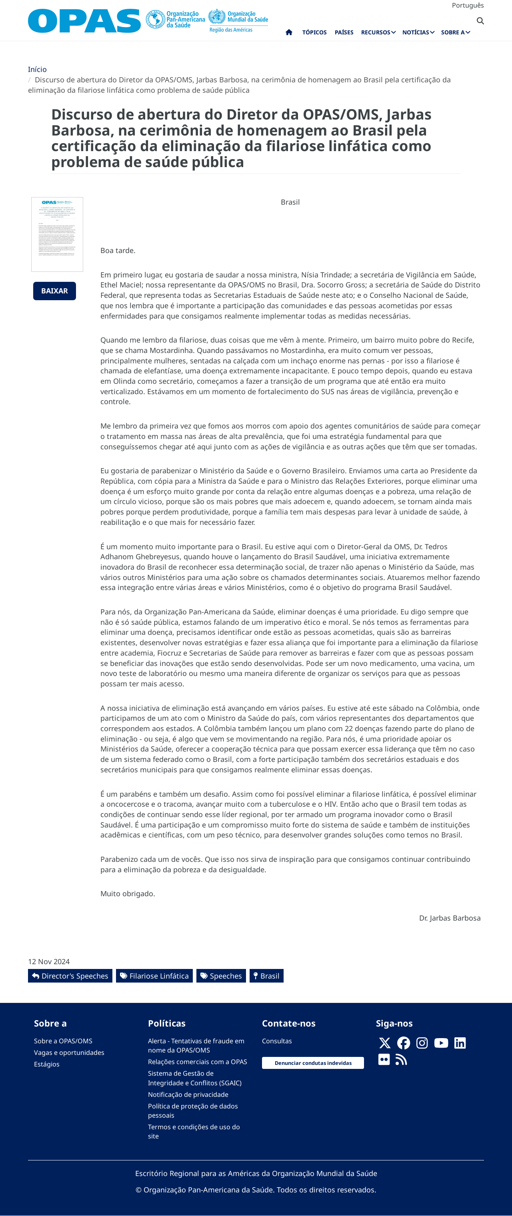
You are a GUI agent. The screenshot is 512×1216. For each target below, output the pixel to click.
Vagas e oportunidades (69, 1052)
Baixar (54, 290)
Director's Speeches (75, 976)
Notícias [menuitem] (415, 32)
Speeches (226, 976)
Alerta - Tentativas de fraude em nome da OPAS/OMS (196, 1046)
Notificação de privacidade (188, 1094)
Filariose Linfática (159, 976)
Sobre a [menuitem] (453, 32)
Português (468, 5)
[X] (384, 1045)
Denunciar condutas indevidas (313, 1062)
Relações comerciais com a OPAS (197, 1061)
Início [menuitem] (289, 34)
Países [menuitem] (344, 32)
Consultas (277, 1041)
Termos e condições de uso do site (194, 1131)
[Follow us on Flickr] (384, 1062)
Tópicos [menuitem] (314, 32)
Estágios (47, 1064)
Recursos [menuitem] (375, 32)
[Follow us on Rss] (401, 1062)
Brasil (270, 976)
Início (37, 69)
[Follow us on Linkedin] (460, 1045)
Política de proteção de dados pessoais (193, 1111)
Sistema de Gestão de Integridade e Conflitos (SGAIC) (195, 1078)
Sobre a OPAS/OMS (63, 1041)
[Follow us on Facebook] (403, 1045)
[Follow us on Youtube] (441, 1045)
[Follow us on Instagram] (422, 1045)
